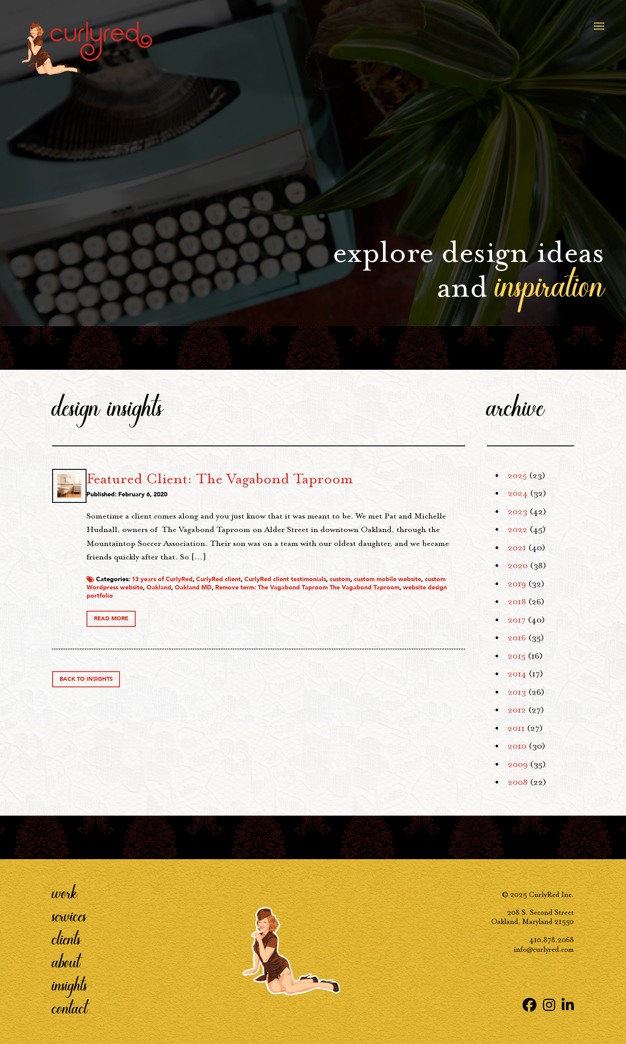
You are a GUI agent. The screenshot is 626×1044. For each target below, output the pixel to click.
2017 (517, 620)
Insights (69, 984)
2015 (517, 656)
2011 (516, 728)
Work (64, 892)
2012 (517, 710)
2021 (517, 547)
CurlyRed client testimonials (381, 593)
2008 (518, 782)
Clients (66, 938)
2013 (517, 692)
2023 (517, 511)
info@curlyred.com (544, 949)
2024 (518, 493)
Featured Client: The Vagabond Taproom (316, 478)
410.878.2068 (551, 940)
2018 (517, 601)
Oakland (348, 601)
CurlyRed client (314, 593)
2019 (517, 584)
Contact (69, 1007)
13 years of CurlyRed (258, 593)
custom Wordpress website (293, 601)
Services (69, 915)
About (66, 961)
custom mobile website (216, 601)
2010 (517, 746)
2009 (518, 764)
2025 (517, 475)
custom (436, 593)
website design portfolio (352, 609)
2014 (517, 674)
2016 (517, 637)
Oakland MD (382, 601)
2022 (517, 529)
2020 (518, 565)
